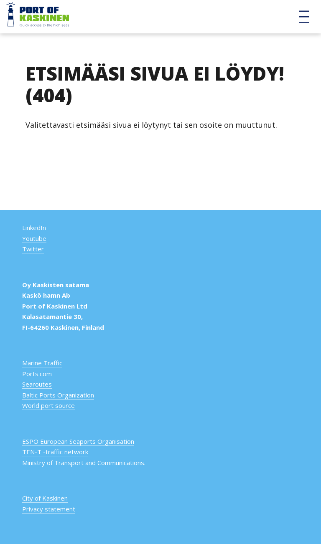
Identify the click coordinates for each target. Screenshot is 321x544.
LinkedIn (34, 227)
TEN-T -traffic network (55, 452)
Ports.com (37, 373)
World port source (48, 405)
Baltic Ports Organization (58, 395)
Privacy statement (48, 509)
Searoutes (37, 384)
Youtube (34, 238)
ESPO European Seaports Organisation (78, 441)
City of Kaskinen (45, 498)
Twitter (33, 249)
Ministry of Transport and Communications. (83, 462)
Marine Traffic (42, 363)
